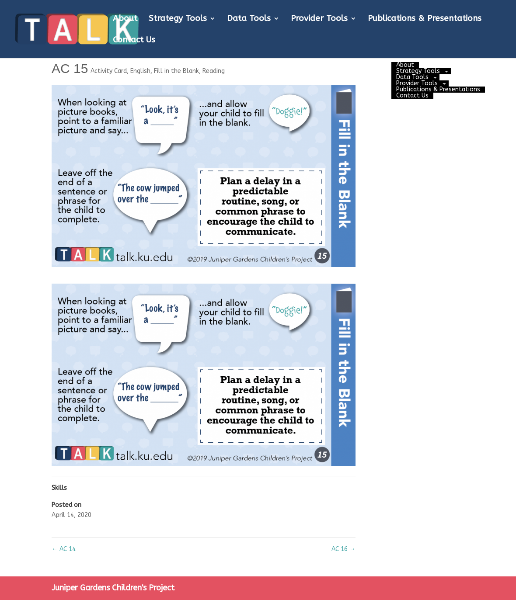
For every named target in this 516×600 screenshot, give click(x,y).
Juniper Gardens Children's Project (113, 588)
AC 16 (343, 549)
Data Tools (249, 19)
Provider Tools (319, 19)
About (125, 19)
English (140, 71)
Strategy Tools (178, 19)
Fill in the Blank (176, 71)
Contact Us (134, 41)
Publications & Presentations (424, 19)
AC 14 (64, 549)
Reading (213, 71)
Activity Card (109, 71)
